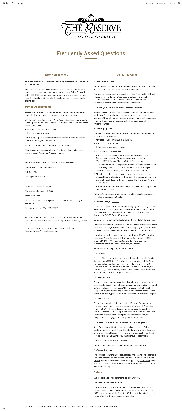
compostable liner (109, 272)
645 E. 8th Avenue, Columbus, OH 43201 (133, 238)
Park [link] (171, 3)
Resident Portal (52, 140)
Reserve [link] (159, 3)
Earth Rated (145, 360)
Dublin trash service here (136, 100)
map (148, 212)
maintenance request (104, 366)
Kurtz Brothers (100, 327)
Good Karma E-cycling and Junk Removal (138, 227)
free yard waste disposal (125, 327)
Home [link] (148, 3)
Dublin (96, 340)
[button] (179, 3)
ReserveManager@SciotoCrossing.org (41, 231)
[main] (91, 54)
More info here (100, 227)
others (137, 244)
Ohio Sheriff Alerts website (129, 393)
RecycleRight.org (111, 248)
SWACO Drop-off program (116, 215)
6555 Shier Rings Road (117, 261)
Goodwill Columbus (102, 230)
